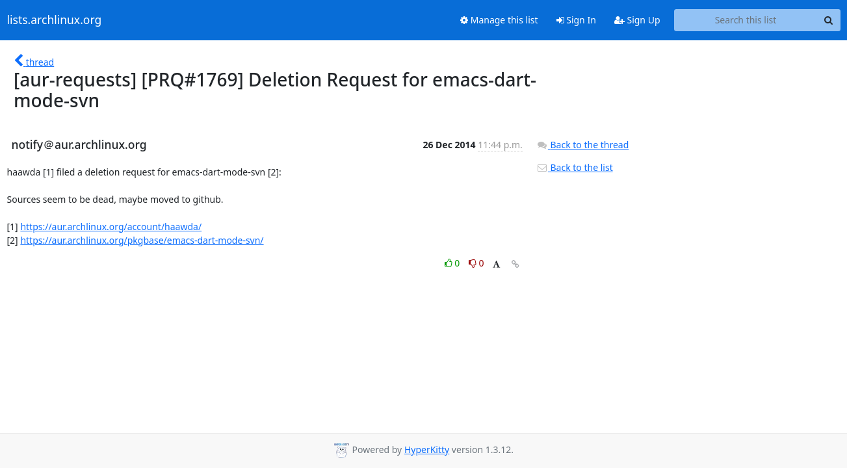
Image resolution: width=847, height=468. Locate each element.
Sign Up (637, 20)
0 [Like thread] (453, 263)
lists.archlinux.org (54, 20)
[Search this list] (746, 20)
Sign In (576, 20)
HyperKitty (426, 449)
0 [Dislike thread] (476, 263)
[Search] (828, 20)
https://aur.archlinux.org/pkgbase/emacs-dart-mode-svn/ (141, 240)
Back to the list (574, 167)
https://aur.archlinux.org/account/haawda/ (111, 226)
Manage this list (499, 20)
